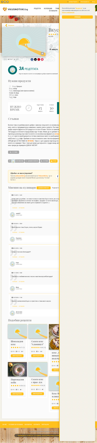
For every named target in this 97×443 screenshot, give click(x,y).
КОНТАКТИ (37, 424)
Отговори (21, 207)
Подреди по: (55, 187)
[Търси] (94, 9)
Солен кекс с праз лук (37, 381)
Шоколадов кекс (17, 343)
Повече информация (68, 58)
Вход (93, 1)
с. (10, 136)
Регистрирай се (84, 1)
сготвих (13, 152)
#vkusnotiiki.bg (43, 176)
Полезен (14, 207)
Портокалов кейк (17, 381)
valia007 (18, 213)
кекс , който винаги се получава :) (58, 355)
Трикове (58, 8)
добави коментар (43, 188)
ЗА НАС (4, 424)
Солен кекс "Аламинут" (37, 343)
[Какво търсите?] (86, 9)
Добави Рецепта (72, 1)
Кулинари (53, 11)
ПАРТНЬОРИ (45, 424)
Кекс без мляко (56, 395)
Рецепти (37, 8)
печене (57, 134)
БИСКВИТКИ (28, 424)
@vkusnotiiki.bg (20, 176)
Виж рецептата (17, 355)
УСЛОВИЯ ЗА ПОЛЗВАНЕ (16, 424)
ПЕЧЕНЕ (30, 141)
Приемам (77, 62)
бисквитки (79, 53)
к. (11, 97)
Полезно (68, 8)
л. (12, 97)
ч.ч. (15, 86)
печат (54, 161)
